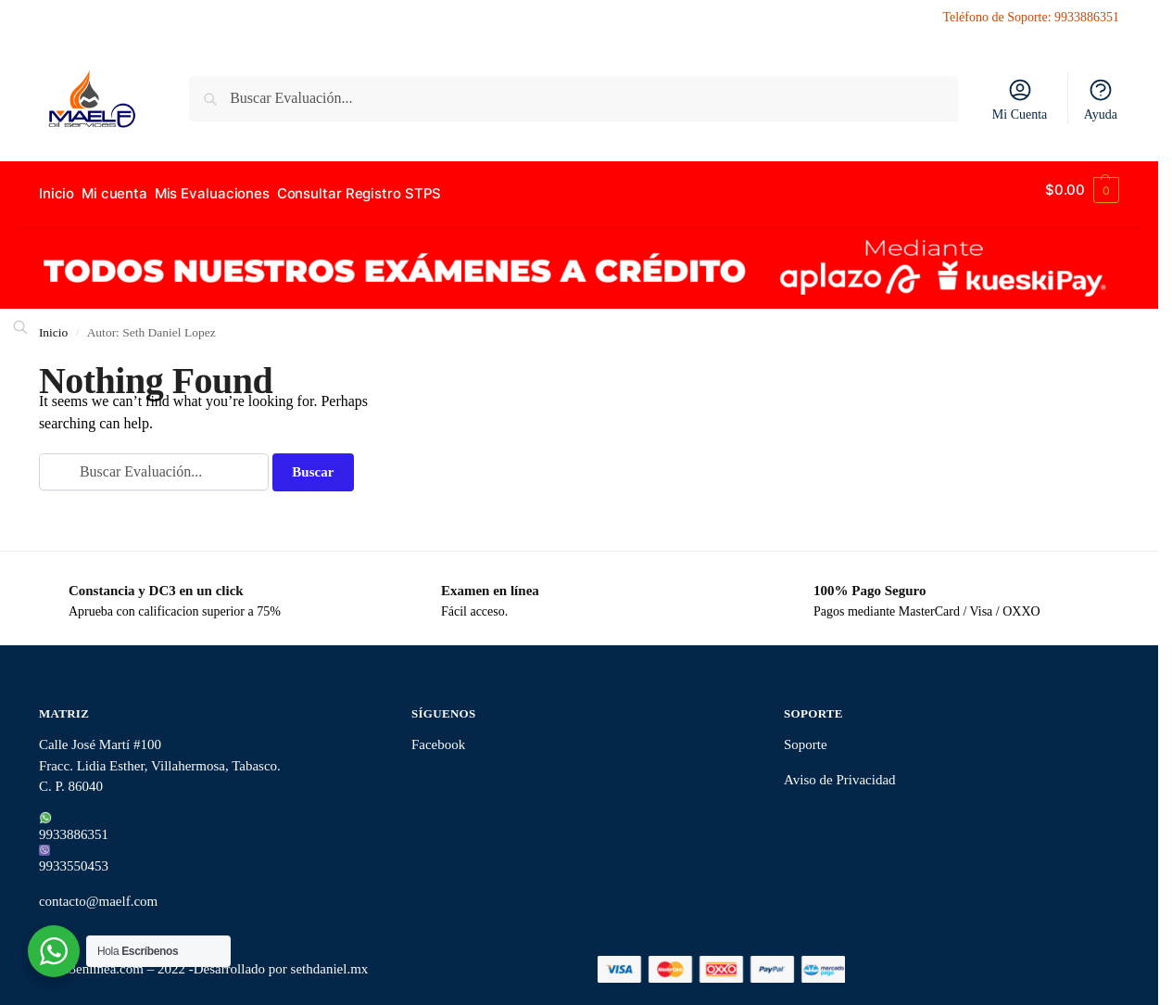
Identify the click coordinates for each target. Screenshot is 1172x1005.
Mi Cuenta (1020, 99)
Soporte (805, 737)
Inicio (54, 324)
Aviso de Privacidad (840, 771)
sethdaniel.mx (330, 961)
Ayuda (1100, 99)
